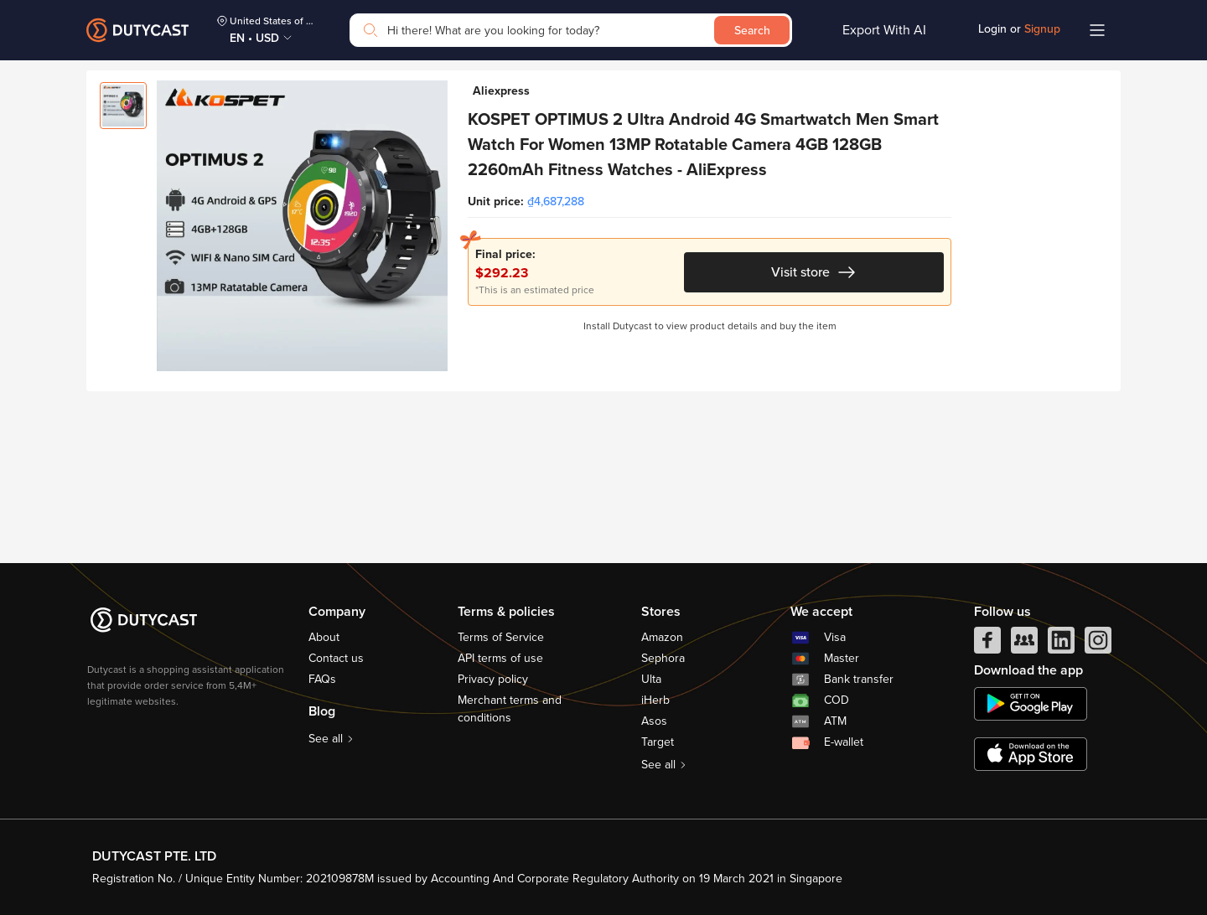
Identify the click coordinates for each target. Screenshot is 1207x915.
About (323, 637)
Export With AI (884, 30)
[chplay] (1030, 703)
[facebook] (987, 644)
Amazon (662, 637)
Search (752, 30)
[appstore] (1030, 754)
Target (657, 742)
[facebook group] (1024, 644)
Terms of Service (501, 637)
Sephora (663, 658)
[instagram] (1098, 644)
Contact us (336, 658)
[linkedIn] (1061, 644)
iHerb (655, 700)
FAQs (322, 679)
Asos (654, 721)
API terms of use (500, 658)
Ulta (651, 679)
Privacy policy (493, 679)
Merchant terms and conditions (510, 709)
